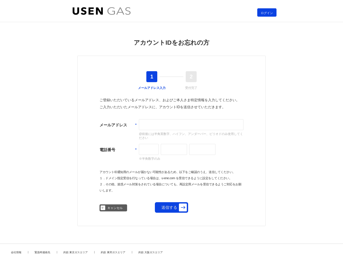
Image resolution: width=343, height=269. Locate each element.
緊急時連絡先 (42, 252)
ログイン (267, 13)
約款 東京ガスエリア (75, 252)
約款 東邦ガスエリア (113, 252)
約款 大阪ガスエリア (150, 252)
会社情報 (16, 252)
